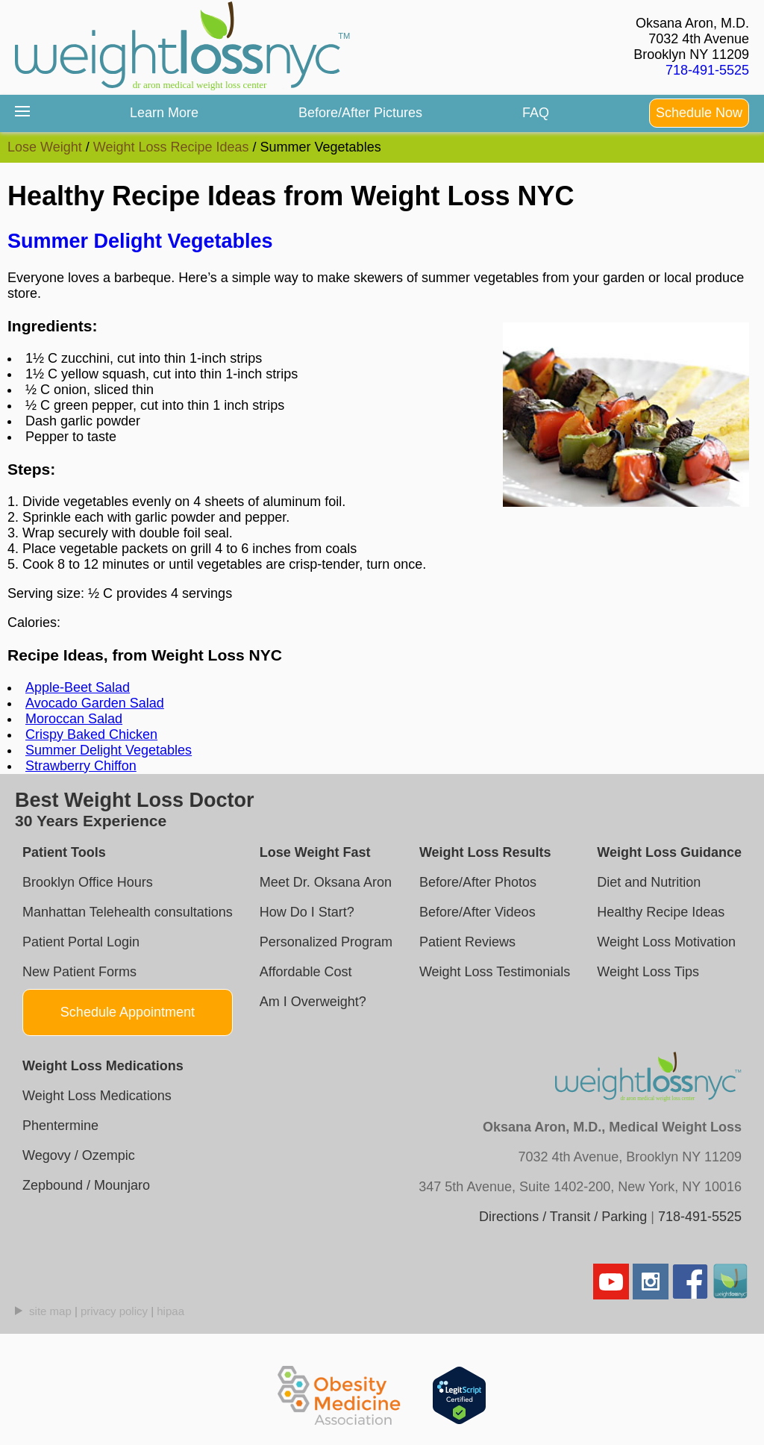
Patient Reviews (467, 941)
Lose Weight (44, 147)
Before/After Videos (477, 912)
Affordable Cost (306, 971)
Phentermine (60, 1125)
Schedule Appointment (127, 1012)
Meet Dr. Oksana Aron (326, 882)
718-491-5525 (707, 70)
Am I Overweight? (313, 1001)
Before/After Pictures (360, 112)
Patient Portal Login (81, 941)
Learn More (164, 112)
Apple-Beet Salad (77, 687)
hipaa (170, 1311)
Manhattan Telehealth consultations (127, 912)
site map (50, 1311)
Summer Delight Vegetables (140, 241)
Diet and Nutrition (649, 882)
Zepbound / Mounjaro (86, 1185)
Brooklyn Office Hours (87, 882)
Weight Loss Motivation (666, 941)
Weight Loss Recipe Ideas (171, 147)
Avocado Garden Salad (94, 703)
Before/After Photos (477, 882)
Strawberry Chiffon (81, 765)
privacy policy (114, 1311)
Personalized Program (326, 941)
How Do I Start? (307, 912)
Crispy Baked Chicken (91, 734)
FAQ (535, 112)
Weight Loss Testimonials (494, 971)
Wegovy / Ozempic (78, 1155)
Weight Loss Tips (648, 971)
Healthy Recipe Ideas (660, 912)
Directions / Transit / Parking (563, 1216)
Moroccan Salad (73, 718)
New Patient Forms (79, 971)
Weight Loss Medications (97, 1095)
